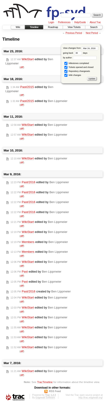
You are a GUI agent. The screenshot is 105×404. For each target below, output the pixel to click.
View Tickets (74, 27)
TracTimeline (45, 381)
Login (51, 22)
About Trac (95, 22)
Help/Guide (80, 22)
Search (94, 27)
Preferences (64, 22)
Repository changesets (77, 71)
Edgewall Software (45, 397)
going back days (75, 53)
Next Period (92, 33)
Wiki (18, 27)
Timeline (34, 27)
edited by (38, 101)
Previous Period (74, 33)
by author (80, 57)
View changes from (80, 48)
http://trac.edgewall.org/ (90, 397)
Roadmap (53, 27)
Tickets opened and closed (78, 67)
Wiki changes (72, 75)
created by (40, 291)
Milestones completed (76, 63)
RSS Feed (55, 391)
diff (22, 67)
